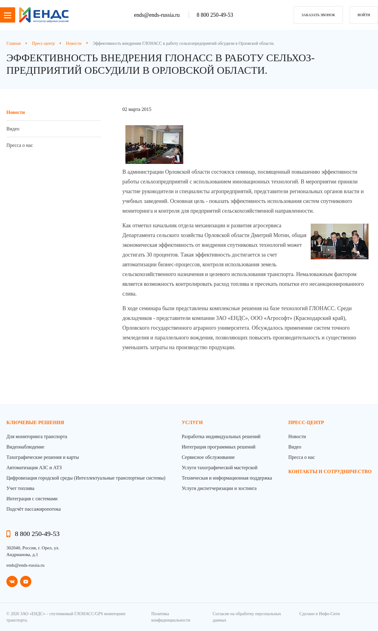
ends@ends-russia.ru (157, 15)
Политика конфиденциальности (170, 617)
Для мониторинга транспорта (36, 436)
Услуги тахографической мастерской (219, 467)
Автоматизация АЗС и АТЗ (34, 467)
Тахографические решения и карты (42, 457)
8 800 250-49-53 (215, 15)
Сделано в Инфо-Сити (319, 614)
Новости (15, 112)
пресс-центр (306, 422)
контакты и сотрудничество (330, 471)
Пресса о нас (19, 145)
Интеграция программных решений (218, 446)
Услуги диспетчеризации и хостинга (219, 488)
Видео (12, 128)
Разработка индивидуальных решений (221, 436)
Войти (364, 15)
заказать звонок (318, 15)
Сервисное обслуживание (208, 457)
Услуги (192, 422)
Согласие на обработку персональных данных (247, 617)
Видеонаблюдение (25, 446)
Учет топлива (20, 488)
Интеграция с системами (32, 498)
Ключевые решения (35, 422)
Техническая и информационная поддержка (227, 477)
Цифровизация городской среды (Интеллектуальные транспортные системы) (85, 477)
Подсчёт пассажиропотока (33, 509)
